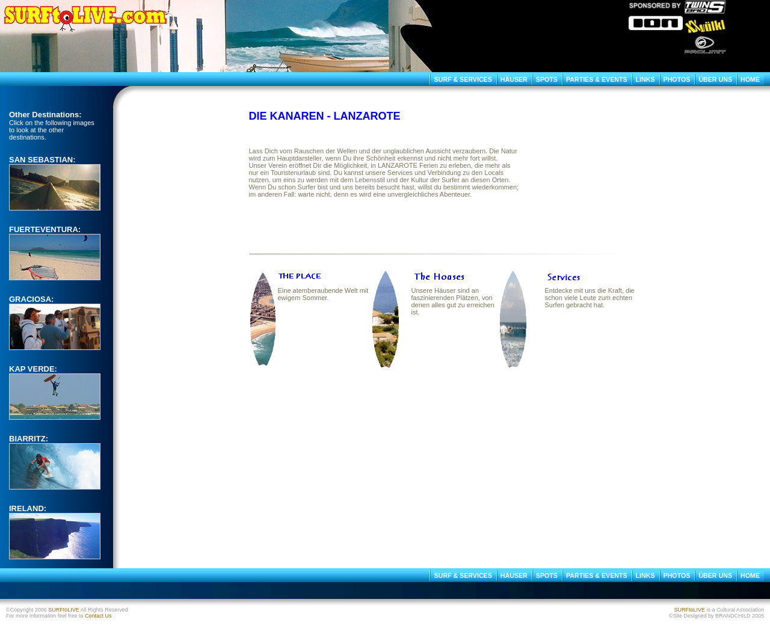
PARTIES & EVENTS (596, 79)
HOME (750, 79)
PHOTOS (677, 79)
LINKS (645, 79)
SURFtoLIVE (63, 610)
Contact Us (98, 616)
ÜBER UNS (715, 79)
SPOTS (547, 79)
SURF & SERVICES (462, 79)
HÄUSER (514, 79)
